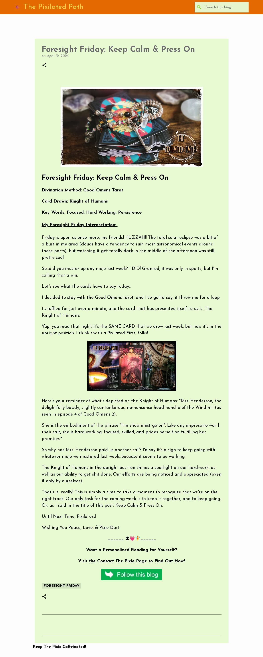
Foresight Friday (61, 586)
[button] (44, 65)
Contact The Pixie (115, 561)
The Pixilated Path (54, 7)
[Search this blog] (225, 7)
